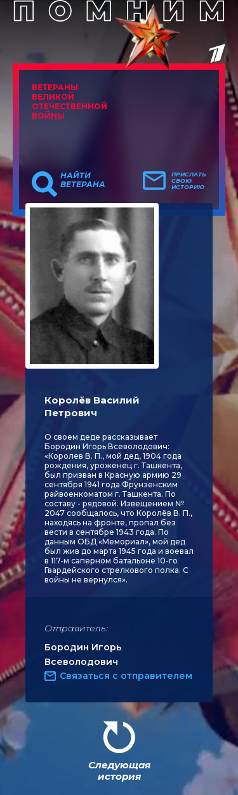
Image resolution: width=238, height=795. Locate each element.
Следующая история (119, 770)
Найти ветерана (82, 180)
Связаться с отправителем (126, 675)
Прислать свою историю (188, 180)
